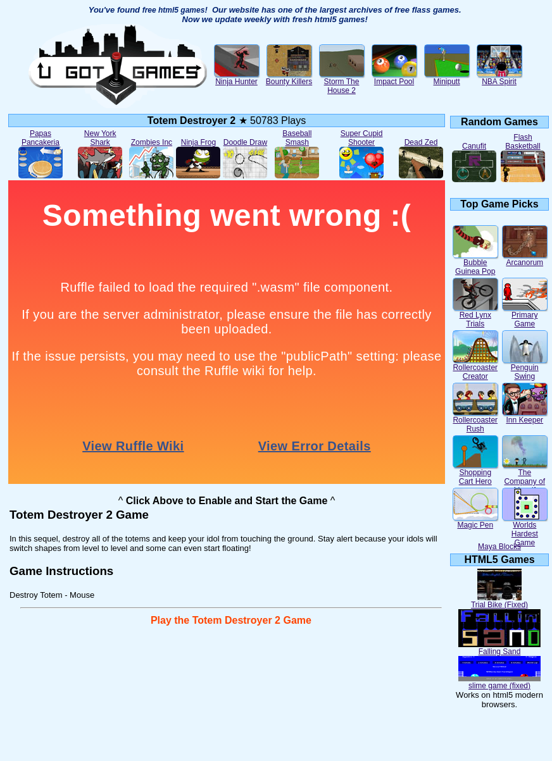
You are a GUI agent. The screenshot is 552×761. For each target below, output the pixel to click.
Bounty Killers (289, 78)
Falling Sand (499, 648)
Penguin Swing (525, 368)
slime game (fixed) (499, 682)
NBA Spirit (499, 78)
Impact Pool (394, 78)
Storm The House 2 (342, 82)
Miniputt (447, 78)
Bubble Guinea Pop (475, 263)
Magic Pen (475, 521)
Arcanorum (525, 259)
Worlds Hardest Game (525, 530)
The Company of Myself (525, 478)
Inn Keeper (525, 416)
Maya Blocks (499, 546)
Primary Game (525, 316)
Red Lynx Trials (475, 316)
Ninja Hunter (237, 78)
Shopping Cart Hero (475, 473)
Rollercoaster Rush (475, 421)
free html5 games (173, 10)
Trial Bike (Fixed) (499, 601)
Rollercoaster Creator (475, 368)
